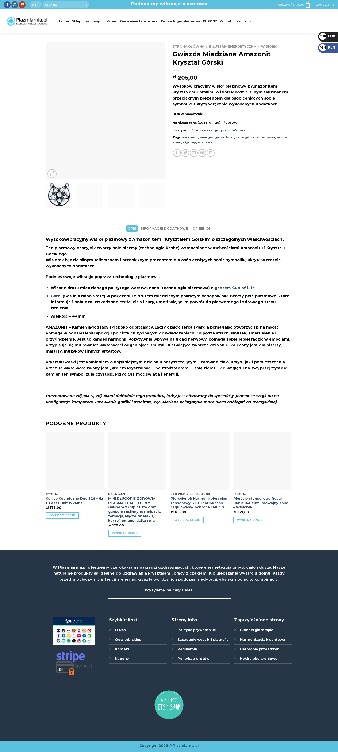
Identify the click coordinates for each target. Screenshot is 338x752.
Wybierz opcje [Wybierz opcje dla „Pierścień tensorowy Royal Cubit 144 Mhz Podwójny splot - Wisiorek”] (250, 520)
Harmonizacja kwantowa (262, 639)
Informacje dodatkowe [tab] (164, 228)
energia (206, 137)
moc (261, 137)
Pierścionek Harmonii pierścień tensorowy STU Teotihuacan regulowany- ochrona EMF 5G (199, 502)
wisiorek (205, 142)
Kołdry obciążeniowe (258, 658)
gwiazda (222, 137)
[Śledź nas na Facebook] (7, 4)
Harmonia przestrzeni (260, 649)
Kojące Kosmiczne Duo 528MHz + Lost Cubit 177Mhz (74, 500)
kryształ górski (242, 137)
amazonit (190, 137)
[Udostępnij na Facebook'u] (177, 153)
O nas (112, 21)
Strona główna (188, 46)
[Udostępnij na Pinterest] (202, 153)
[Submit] (85, 4)
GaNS (56, 296)
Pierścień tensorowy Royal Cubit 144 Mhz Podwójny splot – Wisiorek (261, 502)
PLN (327, 47)
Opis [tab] (132, 228)
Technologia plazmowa (180, 21)
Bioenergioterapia (256, 630)
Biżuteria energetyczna (232, 46)
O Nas (120, 630)
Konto (244, 21)
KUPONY (210, 21)
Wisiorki (269, 46)
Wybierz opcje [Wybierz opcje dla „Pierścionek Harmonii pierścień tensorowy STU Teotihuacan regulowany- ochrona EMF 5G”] (187, 520)
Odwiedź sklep (128, 639)
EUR (327, 36)
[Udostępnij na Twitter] (185, 153)
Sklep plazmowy (88, 21)
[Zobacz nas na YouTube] (22, 4)
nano (271, 137)
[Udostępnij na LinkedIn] (211, 153)
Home (64, 21)
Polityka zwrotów (193, 658)
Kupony (122, 658)
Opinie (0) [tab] (201, 228)
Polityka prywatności (196, 630)
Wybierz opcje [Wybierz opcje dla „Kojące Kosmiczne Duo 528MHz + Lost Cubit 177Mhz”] (62, 515)
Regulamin (187, 649)
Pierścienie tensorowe (138, 21)
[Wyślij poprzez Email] (194, 153)
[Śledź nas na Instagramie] (14, 4)
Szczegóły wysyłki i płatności (203, 639)
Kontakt (227, 21)
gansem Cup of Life (235, 288)
